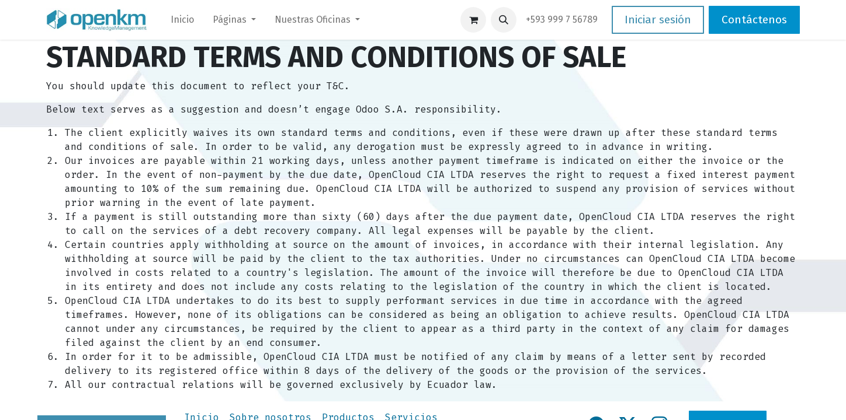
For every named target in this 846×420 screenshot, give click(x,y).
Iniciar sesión (658, 19)
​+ (562, 19)
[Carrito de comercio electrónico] (473, 20)
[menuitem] (182, 20)
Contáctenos (754, 19)
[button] (503, 20)
